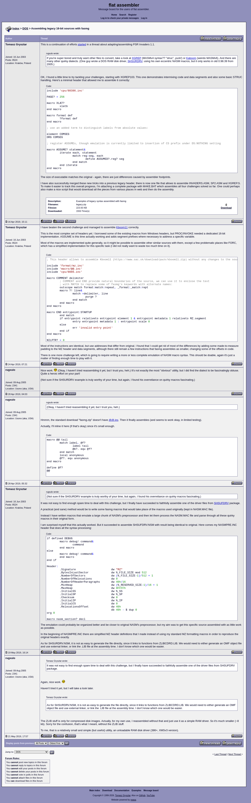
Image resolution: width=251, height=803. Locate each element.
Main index (94, 790)
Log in (144, 18)
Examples (136, 790)
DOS (25, 28)
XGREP (136, 58)
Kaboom (191, 58)
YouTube (151, 795)
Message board (151, 790)
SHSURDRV (135, 61)
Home (114, 15)
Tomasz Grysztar (122, 795)
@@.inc (113, 419)
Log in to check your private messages (120, 18)
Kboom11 (122, 227)
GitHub (142, 795)
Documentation (121, 790)
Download (107, 790)
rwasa (133, 800)
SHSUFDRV (221, 503)
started (82, 44)
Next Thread (234, 754)
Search (122, 15)
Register (132, 15)
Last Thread (220, 754)
